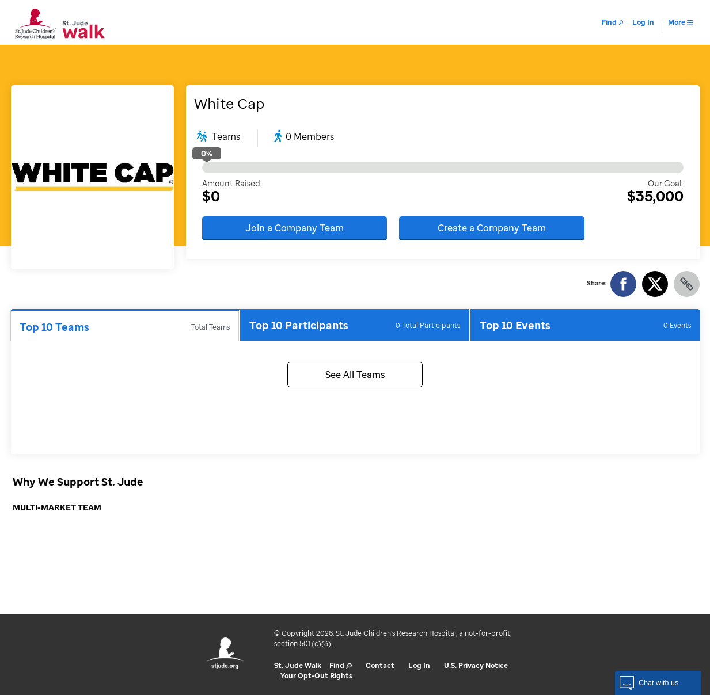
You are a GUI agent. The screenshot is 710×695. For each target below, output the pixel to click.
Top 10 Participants (354, 325)
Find (340, 665)
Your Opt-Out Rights (316, 676)
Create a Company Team (492, 228)
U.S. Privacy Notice (476, 665)
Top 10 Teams (125, 327)
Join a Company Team (294, 228)
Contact (380, 665)
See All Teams (355, 374)
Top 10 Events (585, 325)
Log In (419, 665)
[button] (658, 683)
